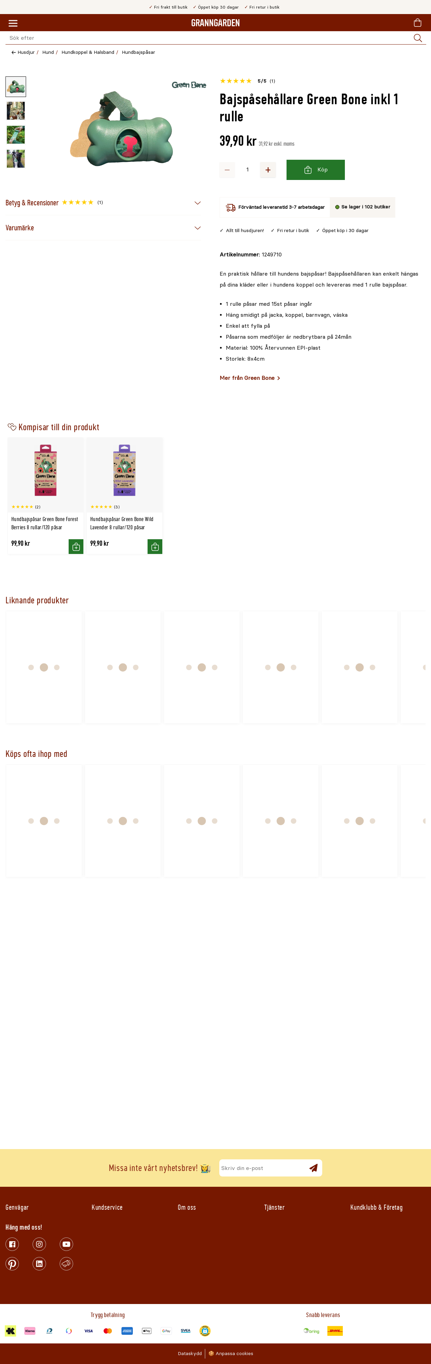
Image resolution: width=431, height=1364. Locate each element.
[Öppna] (121, 128)
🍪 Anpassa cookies (230, 1353)
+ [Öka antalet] (268, 169)
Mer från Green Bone (247, 378)
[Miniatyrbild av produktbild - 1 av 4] (15, 86)
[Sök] (418, 38)
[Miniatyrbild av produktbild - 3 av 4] (15, 134)
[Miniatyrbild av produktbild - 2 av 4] (15, 110)
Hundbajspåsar (138, 52)
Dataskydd (190, 1353)
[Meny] (13, 23)
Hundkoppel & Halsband (87, 52)
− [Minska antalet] (227, 169)
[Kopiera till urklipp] (251, 254)
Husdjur (26, 52)
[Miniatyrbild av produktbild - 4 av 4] (15, 158)
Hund (48, 52)
